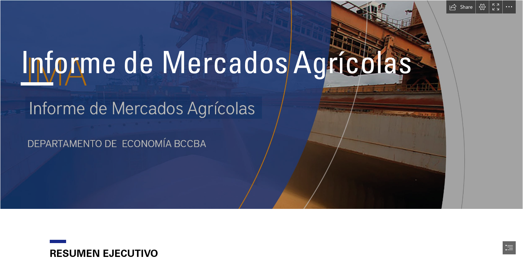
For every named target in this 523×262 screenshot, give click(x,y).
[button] (460, 6)
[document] (261, 131)
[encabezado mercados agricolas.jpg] (261, 104)
